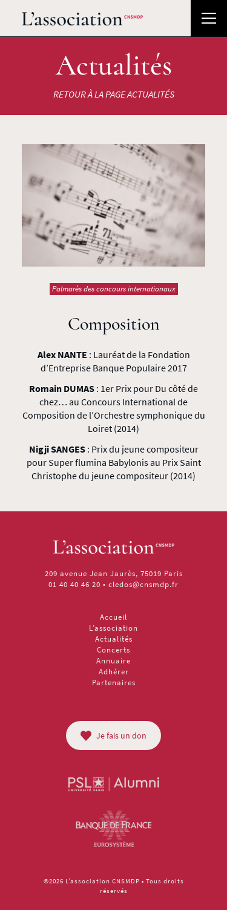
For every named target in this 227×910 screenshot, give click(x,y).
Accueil (113, 617)
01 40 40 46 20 (74, 584)
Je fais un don (113, 735)
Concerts (113, 650)
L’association (113, 628)
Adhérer (114, 671)
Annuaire (113, 661)
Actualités (114, 639)
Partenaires (114, 682)
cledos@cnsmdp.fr (143, 584)
